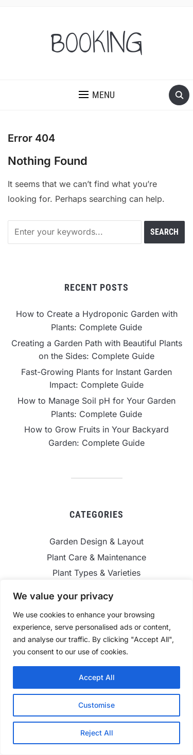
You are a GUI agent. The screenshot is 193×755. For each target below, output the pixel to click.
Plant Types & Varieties (96, 573)
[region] (96, 667)
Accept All (97, 677)
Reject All (96, 732)
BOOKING (96, 43)
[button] (97, 95)
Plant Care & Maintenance (96, 557)
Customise (96, 705)
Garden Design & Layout (96, 541)
